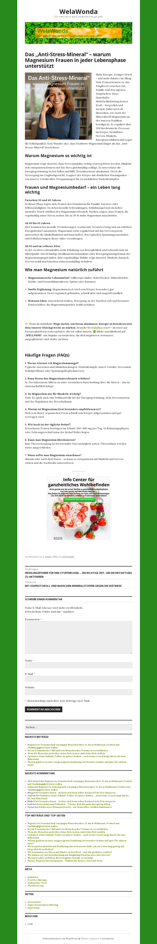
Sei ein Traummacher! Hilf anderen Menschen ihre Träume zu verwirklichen (67, 750)
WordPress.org (35, 885)
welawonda (68, 557)
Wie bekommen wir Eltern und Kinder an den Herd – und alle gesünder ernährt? (69, 852)
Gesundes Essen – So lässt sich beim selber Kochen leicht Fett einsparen (77, 792)
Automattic (108, 938)
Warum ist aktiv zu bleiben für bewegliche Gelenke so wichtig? (60, 858)
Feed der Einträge (37, 880)
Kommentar (33, 619)
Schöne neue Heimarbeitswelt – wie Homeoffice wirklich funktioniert (75, 807)
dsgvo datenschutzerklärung (42, 905)
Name (29, 660)
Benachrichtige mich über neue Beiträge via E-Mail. (59, 700)
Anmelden (32, 877)
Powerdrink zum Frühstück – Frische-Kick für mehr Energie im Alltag (73, 804)
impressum (33, 907)
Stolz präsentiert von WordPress (60, 938)
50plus (30, 787)
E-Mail (30, 674)
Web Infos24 (34, 781)
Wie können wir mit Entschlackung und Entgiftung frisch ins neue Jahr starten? (69, 855)
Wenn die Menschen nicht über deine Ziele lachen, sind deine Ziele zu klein (66, 753)
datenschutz (34, 902)
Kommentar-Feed (37, 883)
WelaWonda (78, 11)
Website (30, 687)
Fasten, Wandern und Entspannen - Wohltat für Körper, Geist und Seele (65, 860)
